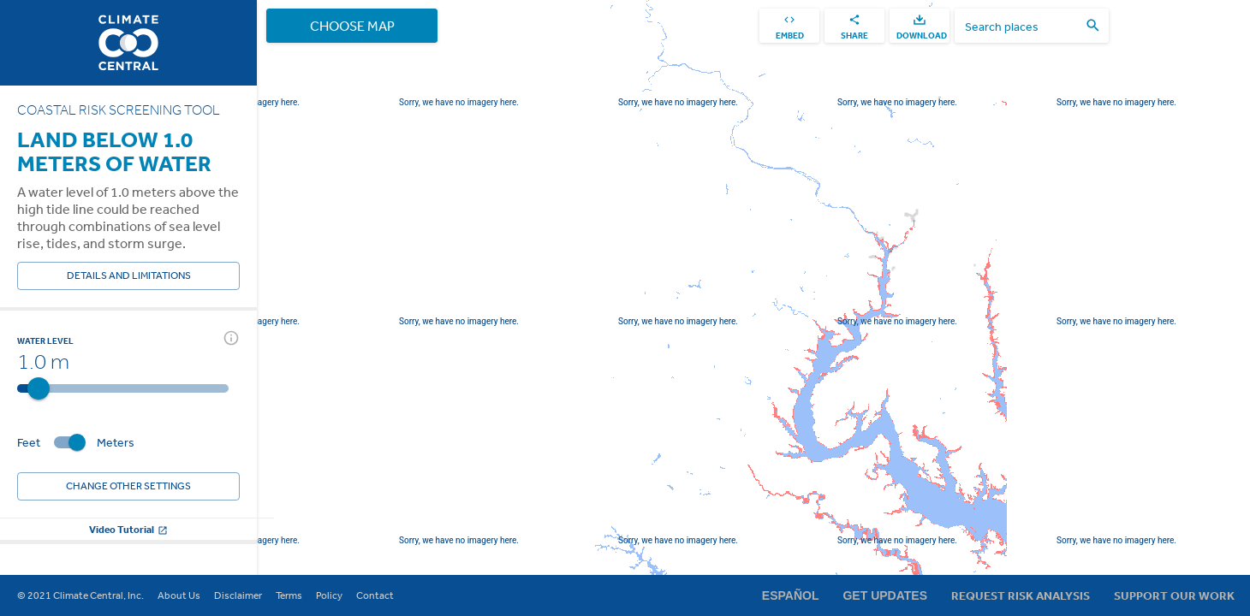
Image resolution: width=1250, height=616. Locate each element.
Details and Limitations (128, 276)
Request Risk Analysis (1020, 595)
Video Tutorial (128, 529)
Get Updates (884, 595)
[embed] (789, 26)
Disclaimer (238, 595)
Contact (375, 595)
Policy (329, 595)
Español (790, 595)
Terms (289, 595)
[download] (919, 26)
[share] (854, 26)
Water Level (45, 340)
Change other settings (128, 486)
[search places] (1021, 26)
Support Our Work (1174, 595)
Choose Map (352, 25)
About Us (179, 595)
